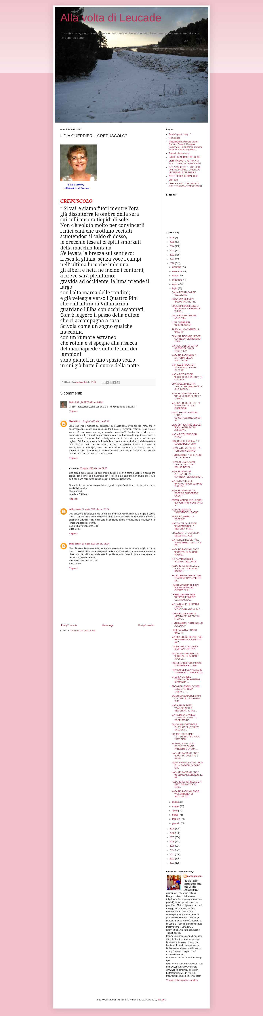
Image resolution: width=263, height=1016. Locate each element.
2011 (172, 863)
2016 (172, 841)
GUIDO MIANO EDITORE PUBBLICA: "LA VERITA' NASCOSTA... (185, 727)
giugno (175, 802)
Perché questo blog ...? (180, 134)
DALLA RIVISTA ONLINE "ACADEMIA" (184, 293)
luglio (175, 288)
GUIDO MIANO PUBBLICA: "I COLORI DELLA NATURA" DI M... (186, 699)
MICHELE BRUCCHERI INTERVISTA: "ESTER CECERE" (184, 367)
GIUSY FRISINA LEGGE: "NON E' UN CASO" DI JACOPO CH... (187, 765)
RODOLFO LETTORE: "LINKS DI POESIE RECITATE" (186, 664)
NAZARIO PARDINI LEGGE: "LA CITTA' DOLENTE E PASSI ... (185, 756)
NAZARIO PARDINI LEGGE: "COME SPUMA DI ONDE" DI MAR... (186, 396)
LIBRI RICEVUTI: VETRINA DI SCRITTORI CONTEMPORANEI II (186, 184)
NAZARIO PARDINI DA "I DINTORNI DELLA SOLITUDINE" (184, 358)
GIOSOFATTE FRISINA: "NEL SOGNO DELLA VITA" (186, 442)
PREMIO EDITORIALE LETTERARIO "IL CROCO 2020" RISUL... (186, 737)
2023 (172, 250)
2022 (172, 254)
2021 (172, 259)
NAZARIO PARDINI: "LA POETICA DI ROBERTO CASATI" (185, 493)
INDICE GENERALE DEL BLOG (184, 157)
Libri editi (173, 180)
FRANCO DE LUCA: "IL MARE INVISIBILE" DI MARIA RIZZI (187, 671)
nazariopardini (194, 876)
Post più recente (69, 625)
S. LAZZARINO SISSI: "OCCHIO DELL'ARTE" (184, 560)
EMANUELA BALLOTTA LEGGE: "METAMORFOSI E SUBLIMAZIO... (187, 386)
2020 (172, 263)
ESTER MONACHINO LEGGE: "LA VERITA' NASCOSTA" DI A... (187, 503)
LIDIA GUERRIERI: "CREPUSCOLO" (181, 323)
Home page (107, 625)
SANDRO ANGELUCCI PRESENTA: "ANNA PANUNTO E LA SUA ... (185, 746)
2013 (172, 854)
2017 (172, 837)
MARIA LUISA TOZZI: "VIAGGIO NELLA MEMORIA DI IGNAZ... (184, 708)
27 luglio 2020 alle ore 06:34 (95, 509)
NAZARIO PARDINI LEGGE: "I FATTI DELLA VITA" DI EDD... (186, 784)
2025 (172, 242)
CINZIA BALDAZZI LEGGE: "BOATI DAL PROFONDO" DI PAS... (186, 309)
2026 (172, 237)
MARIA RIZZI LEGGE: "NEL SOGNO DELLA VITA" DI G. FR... (187, 543)
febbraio (176, 819)
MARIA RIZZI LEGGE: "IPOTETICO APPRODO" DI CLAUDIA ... (187, 377)
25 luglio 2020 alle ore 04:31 (89, 402)
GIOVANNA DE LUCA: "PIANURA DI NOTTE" (184, 300)
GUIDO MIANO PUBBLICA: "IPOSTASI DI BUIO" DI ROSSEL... (185, 656)
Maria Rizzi (74, 421)
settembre (177, 280)
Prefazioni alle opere (179, 153)
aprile (175, 810)
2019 (172, 828)
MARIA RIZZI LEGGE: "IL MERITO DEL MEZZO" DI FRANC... (186, 616)
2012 (172, 858)
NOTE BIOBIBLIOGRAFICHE (183, 176)
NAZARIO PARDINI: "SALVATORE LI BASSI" (185, 511)
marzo (175, 815)
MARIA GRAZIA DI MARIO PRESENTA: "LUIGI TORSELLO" (185, 348)
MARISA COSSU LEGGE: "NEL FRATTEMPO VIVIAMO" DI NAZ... (187, 640)
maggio (176, 806)
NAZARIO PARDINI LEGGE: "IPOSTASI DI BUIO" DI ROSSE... (185, 552)
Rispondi (73, 411)
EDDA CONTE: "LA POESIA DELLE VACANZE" (185, 534)
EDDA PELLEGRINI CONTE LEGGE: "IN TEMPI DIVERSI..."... (185, 689)
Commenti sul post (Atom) (82, 630)
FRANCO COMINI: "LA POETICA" (183, 517)
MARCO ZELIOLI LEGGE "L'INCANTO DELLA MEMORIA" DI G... (184, 526)
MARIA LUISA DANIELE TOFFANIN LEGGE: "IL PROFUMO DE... (184, 718)
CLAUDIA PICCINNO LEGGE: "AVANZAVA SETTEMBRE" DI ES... (186, 339)
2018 (172, 833)
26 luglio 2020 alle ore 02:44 (95, 421)
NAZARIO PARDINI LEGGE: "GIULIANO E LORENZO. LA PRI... (187, 775)
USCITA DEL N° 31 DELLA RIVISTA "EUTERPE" (185, 647)
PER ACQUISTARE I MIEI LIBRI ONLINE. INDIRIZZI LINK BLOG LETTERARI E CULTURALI (184, 170)
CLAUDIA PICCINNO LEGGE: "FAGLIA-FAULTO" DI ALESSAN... (186, 427)
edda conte (75, 509)
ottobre (176, 275)
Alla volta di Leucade (110, 18)
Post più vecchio (146, 625)
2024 (172, 246)
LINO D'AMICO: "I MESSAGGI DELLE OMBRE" (186, 456)
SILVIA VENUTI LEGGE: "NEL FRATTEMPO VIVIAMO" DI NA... (186, 578)
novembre (177, 271)
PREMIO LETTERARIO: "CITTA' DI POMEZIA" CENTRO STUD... (184, 597)
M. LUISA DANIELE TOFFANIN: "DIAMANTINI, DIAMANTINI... (186, 679)
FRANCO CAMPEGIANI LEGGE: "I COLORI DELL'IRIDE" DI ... (183, 465)
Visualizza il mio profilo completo (182, 980)
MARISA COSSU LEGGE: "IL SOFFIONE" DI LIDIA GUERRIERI (186, 406)
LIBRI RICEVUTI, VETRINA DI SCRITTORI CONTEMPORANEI (185, 162)
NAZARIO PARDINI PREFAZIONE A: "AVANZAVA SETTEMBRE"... (187, 474)
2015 (172, 846)
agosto (175, 284)
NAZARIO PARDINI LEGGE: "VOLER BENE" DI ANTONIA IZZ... (185, 794)
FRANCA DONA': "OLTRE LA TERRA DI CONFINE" (186, 449)
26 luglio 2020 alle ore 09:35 (93, 468)
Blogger (161, 999)
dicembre (177, 267)
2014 (172, 850)
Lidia (71, 402)
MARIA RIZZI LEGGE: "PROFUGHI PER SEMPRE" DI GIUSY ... (187, 484)
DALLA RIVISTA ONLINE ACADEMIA (184, 316)
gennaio (176, 823)
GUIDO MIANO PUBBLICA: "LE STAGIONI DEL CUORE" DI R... (185, 588)
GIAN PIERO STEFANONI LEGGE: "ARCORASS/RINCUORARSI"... (186, 416)
